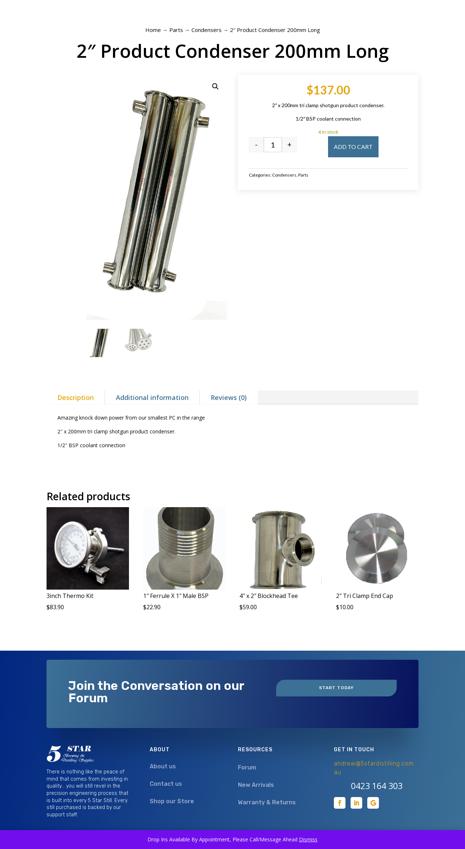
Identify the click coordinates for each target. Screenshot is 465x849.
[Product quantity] (273, 144)
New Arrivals (256, 784)
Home (153, 29)
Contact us (166, 783)
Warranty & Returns (267, 802)
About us (163, 766)
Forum (247, 767)
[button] (215, 86)
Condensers (206, 29)
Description (75, 397)
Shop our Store (172, 801)
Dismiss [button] (308, 839)
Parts (176, 29)
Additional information (152, 397)
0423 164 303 (377, 786)
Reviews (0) (229, 397)
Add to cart (353, 146)
